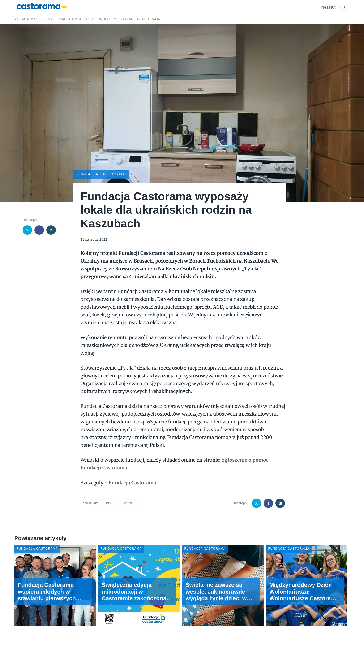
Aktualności (26, 19)
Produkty (107, 19)
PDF (109, 503)
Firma (47, 19)
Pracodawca (69, 19)
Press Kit (327, 7)
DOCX (127, 503)
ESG (89, 19)
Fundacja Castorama (140, 19)
